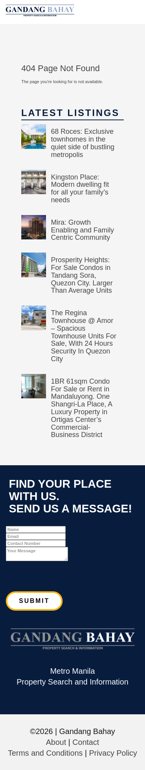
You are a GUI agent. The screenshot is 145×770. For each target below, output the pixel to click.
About (56, 742)
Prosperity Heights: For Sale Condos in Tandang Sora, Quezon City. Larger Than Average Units (82, 275)
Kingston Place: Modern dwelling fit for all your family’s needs (80, 188)
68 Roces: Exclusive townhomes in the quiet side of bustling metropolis (82, 143)
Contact (85, 742)
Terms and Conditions (45, 753)
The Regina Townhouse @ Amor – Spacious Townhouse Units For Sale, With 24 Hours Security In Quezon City (83, 336)
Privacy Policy (113, 753)
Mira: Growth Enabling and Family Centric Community (82, 230)
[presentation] (64, 576)
